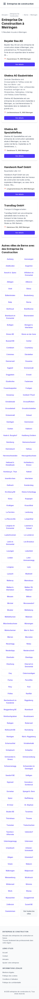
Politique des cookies (9, 976)
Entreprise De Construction (14, 15)
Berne (26, 15)
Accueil (4, 952)
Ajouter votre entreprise (10, 963)
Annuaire (5, 15)
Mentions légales (8, 972)
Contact (5, 956)
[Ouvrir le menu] (4, 4)
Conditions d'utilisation (10, 979)
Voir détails (19, 64)
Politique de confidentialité (11, 982)
